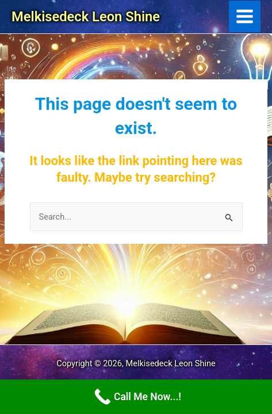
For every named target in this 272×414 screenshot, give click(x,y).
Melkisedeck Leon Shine (86, 17)
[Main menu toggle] (244, 16)
